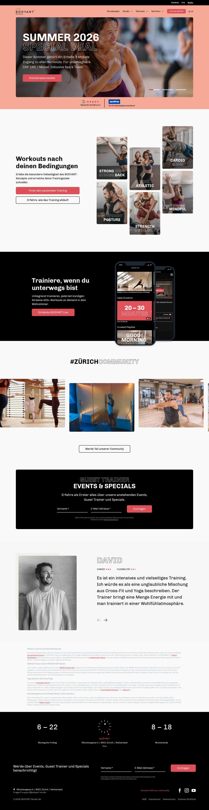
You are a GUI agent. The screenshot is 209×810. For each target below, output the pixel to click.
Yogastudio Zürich (43, 683)
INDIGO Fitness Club (67, 668)
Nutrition (155, 11)
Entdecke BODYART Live (53, 312)
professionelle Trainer (97, 658)
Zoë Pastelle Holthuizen (109, 690)
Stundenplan (113, 11)
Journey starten (176, 11)
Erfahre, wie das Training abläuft (48, 200)
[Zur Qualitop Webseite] (157, 101)
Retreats (140, 11)
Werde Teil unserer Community (104, 448)
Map (104, 746)
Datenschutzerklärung (111, 520)
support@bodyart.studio (34, 792)
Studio (190, 3)
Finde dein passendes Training (48, 190)
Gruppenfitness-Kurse (35, 655)
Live (183, 3)
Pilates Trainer (44, 702)
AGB (144, 799)
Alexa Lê (126, 690)
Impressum (154, 799)
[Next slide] (105, 620)
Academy (175, 3)
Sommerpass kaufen (42, 78)
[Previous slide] (99, 620)
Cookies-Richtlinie (187, 799)
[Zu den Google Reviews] (90, 101)
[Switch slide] (154, 90)
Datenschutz (169, 799)
